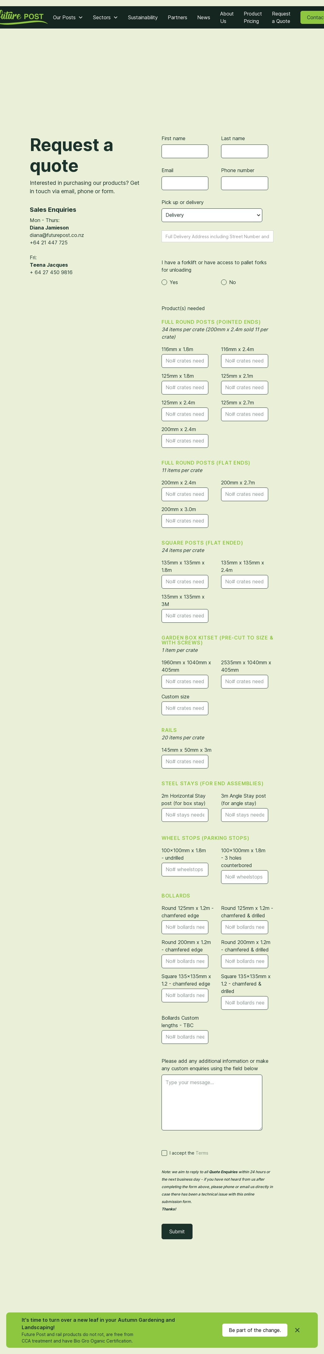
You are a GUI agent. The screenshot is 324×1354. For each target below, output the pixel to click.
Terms (202, 1153)
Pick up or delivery (183, 202)
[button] (68, 17)
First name (173, 138)
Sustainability (143, 17)
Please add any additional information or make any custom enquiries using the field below (215, 1064)
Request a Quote (281, 17)
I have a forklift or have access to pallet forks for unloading (214, 266)
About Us (227, 17)
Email (167, 170)
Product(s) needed (183, 308)
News (203, 17)
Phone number (237, 170)
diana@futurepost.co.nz (57, 235)
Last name (233, 138)
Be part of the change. (255, 1330)
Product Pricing (253, 17)
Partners (177, 17)
